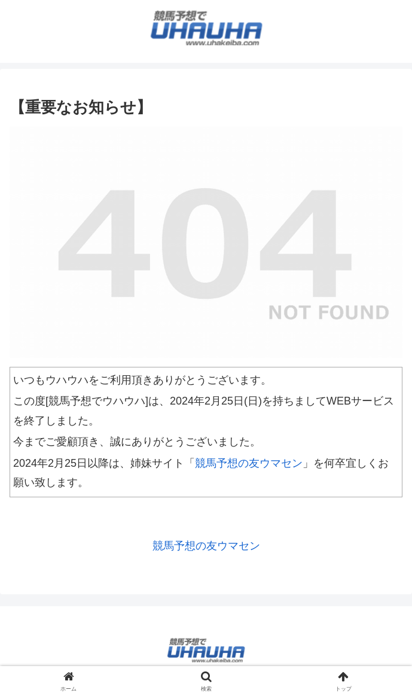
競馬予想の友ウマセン (249, 463)
